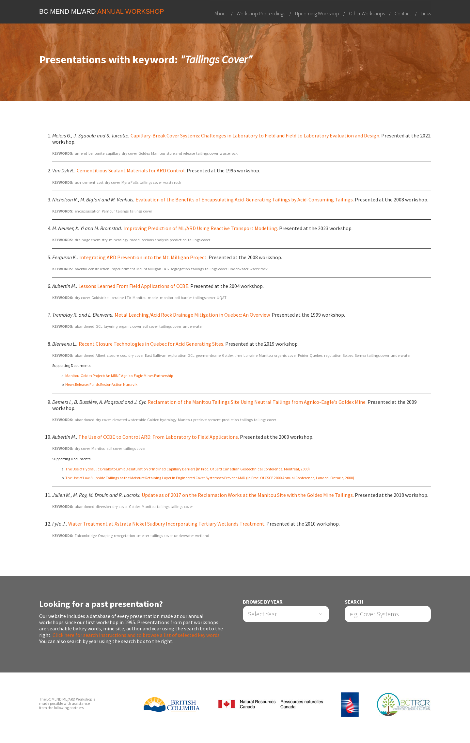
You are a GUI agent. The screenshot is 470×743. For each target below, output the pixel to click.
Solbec (348, 355)
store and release (180, 153)
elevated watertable (129, 419)
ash (78, 182)
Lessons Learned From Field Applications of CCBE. (133, 286)
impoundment (123, 268)
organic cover (130, 326)
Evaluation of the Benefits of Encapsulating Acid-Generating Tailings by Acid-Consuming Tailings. (244, 199)
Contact (403, 13)
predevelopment (207, 419)
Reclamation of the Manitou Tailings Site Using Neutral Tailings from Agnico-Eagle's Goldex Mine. (257, 402)
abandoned (84, 326)
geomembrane (208, 355)
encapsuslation (88, 211)
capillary (113, 153)
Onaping (105, 535)
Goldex (144, 153)
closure (113, 355)
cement (88, 182)
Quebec (316, 355)
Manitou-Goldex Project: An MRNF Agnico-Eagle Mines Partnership (119, 375)
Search (354, 602)
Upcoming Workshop (317, 13)
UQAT (222, 297)
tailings (122, 211)
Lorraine (117, 297)
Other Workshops (367, 13)
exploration (177, 355)
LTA (128, 297)
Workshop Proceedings (261, 13)
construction (98, 268)
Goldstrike (99, 297)
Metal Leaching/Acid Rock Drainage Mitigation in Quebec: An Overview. (193, 314)
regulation (332, 355)
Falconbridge (86, 535)
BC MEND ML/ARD (101, 11)
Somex (360, 355)
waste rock (229, 153)
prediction (178, 239)
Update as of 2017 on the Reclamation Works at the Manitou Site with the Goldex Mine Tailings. (248, 495)
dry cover (129, 153)
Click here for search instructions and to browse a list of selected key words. (137, 635)
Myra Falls (129, 182)
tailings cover (207, 153)
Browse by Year (263, 602)
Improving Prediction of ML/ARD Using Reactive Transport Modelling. (200, 228)
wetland (202, 535)
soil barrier (183, 297)
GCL (99, 326)
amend (81, 153)
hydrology (168, 419)
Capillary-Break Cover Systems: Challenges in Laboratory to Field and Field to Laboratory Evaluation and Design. (255, 135)
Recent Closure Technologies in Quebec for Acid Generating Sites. (151, 343)
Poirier (303, 355)
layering (111, 326)
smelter (142, 535)
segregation (180, 268)
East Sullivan (155, 355)
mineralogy (118, 239)
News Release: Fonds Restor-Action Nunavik (101, 384)
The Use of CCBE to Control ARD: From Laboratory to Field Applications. (158, 437)
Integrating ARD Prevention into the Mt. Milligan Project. (143, 257)
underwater (238, 268)
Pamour (108, 211)
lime (238, 355)
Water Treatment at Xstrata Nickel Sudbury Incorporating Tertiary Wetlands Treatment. (166, 524)
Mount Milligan (148, 268)
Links (426, 13)
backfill (81, 268)
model (135, 239)
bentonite (96, 153)
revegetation (124, 535)
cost (100, 182)
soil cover (150, 326)
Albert (100, 355)
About (220, 13)
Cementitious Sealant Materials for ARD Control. (131, 170)
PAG (166, 268)
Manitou (158, 153)
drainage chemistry (91, 239)
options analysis (155, 239)
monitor (166, 297)
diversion (103, 506)
